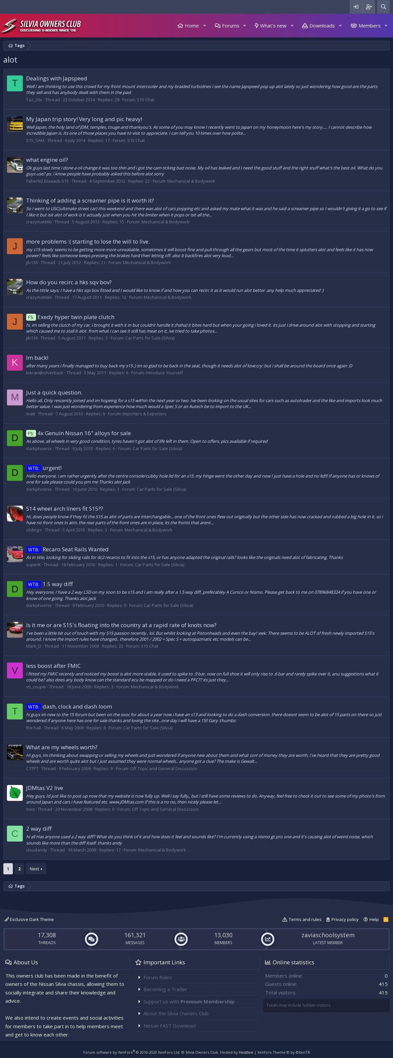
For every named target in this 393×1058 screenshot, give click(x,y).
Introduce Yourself (164, 373)
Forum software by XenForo (131, 1052)
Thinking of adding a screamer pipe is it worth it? (90, 200)
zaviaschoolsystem (328, 935)
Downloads (322, 25)
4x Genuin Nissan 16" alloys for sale (78, 433)
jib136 (32, 262)
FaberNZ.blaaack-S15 (47, 181)
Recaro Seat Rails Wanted (67, 549)
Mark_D (33, 646)
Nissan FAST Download (169, 1025)
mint (30, 809)
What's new (273, 25)
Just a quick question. (54, 392)
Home (192, 25)
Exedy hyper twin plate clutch (70, 317)
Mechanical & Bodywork (191, 181)
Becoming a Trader (165, 989)
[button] (204, 25)
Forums (230, 25)
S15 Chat (145, 100)
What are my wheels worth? (62, 747)
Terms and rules (305, 919)
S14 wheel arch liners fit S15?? (64, 508)
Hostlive (246, 1052)
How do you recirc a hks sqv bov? (69, 282)
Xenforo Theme (283, 1052)
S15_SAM (35, 140)
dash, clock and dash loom (69, 706)
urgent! (43, 468)
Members (370, 25)
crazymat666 (39, 222)
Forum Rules (157, 977)
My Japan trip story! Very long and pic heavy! (84, 119)
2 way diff (39, 828)
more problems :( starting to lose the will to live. (88, 241)
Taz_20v (34, 100)
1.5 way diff (49, 584)
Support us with (189, 1001)
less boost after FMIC (53, 665)
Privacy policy (345, 919)
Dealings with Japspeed (56, 78)
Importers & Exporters (145, 414)
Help (374, 919)
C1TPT (32, 768)
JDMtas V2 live (44, 788)
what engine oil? (47, 159)
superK (33, 565)
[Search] (383, 7)
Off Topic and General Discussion (163, 768)
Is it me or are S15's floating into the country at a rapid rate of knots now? (121, 625)
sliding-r (34, 530)
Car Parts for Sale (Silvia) (150, 338)
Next (34, 869)
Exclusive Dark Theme (29, 919)
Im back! (37, 357)
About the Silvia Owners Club (176, 1013)
